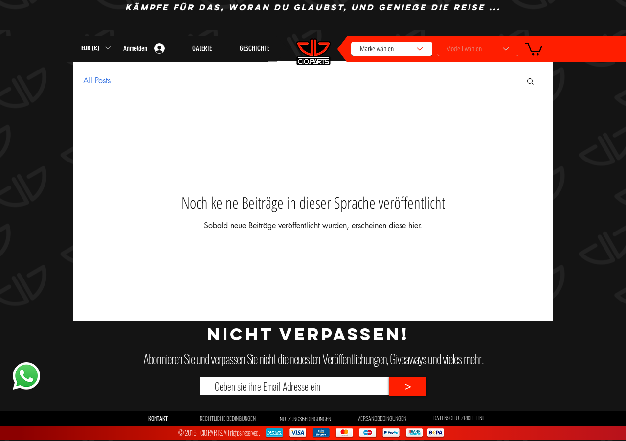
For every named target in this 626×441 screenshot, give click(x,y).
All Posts (97, 80)
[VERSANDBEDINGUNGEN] (382, 418)
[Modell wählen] (477, 49)
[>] (407, 386)
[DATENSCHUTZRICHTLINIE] (459, 418)
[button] (533, 48)
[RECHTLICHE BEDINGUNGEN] (228, 418)
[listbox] (95, 48)
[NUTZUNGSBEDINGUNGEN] (305, 419)
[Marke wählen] (391, 49)
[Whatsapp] (26, 376)
